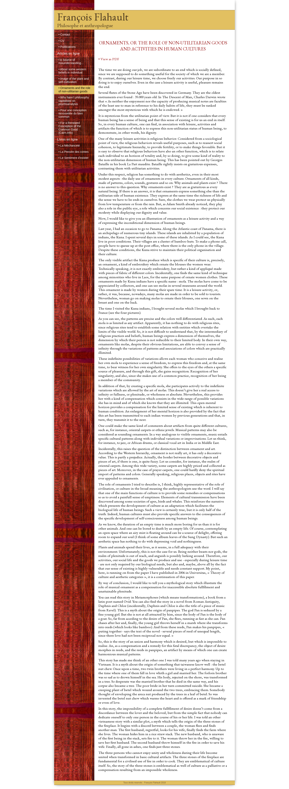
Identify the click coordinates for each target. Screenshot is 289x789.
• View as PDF (108, 59)
